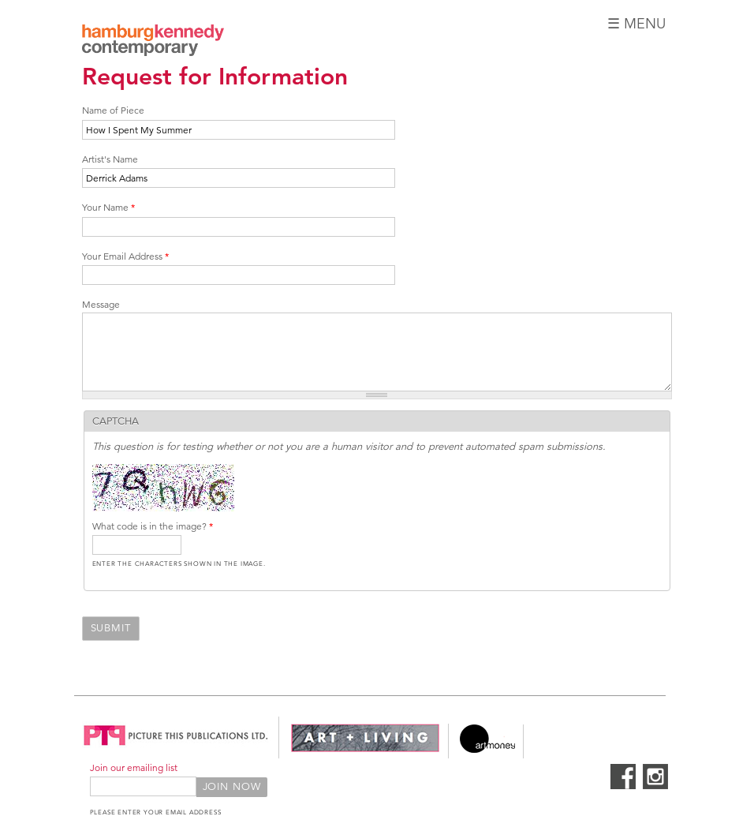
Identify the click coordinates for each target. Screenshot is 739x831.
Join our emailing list (133, 767)
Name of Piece (113, 110)
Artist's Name (110, 159)
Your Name (108, 207)
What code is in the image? (152, 526)
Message (101, 304)
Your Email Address (125, 256)
